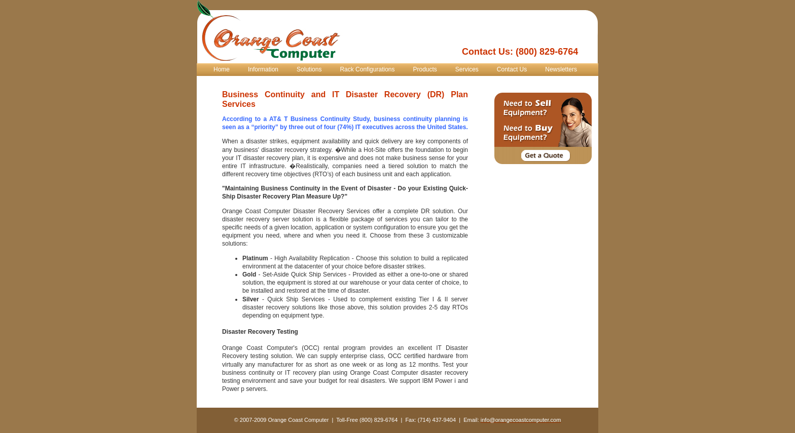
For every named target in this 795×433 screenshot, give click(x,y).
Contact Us (512, 69)
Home (221, 69)
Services (467, 69)
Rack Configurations (367, 69)
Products (425, 69)
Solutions (309, 69)
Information (263, 69)
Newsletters (561, 69)
